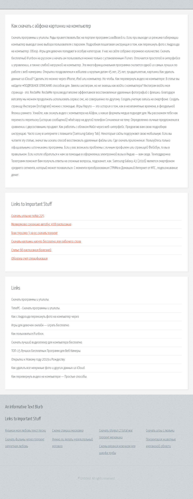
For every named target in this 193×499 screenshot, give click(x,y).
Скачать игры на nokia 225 (27, 216)
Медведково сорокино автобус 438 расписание (41, 224)
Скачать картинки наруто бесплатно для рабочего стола (46, 241)
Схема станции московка (68, 430)
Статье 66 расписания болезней (31, 250)
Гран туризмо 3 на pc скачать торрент (34, 233)
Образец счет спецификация (29, 258)
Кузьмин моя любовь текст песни (25, 430)
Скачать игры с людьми (160, 430)
